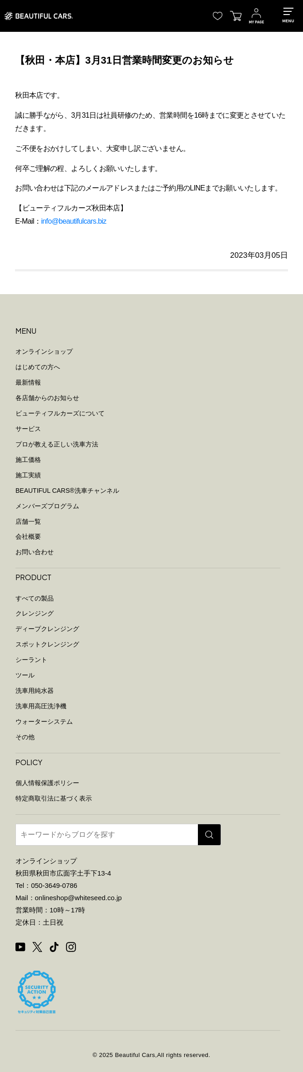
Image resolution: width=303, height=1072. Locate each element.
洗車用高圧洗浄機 (40, 706)
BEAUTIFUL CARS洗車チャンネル (67, 490)
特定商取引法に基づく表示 (53, 798)
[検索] (209, 834)
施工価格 (28, 459)
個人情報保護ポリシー (47, 782)
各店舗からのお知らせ (47, 397)
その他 (25, 737)
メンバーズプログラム (47, 506)
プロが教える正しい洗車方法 (56, 444)
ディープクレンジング (47, 628)
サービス (28, 428)
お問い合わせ (34, 552)
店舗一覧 (28, 521)
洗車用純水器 (34, 690)
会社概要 (28, 536)
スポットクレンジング (47, 644)
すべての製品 (34, 598)
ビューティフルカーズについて (60, 413)
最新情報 (28, 382)
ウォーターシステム (44, 721)
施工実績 (28, 475)
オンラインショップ (44, 351)
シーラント (31, 659)
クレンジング (34, 613)
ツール (25, 675)
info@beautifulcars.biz (73, 221)
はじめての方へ (37, 367)
